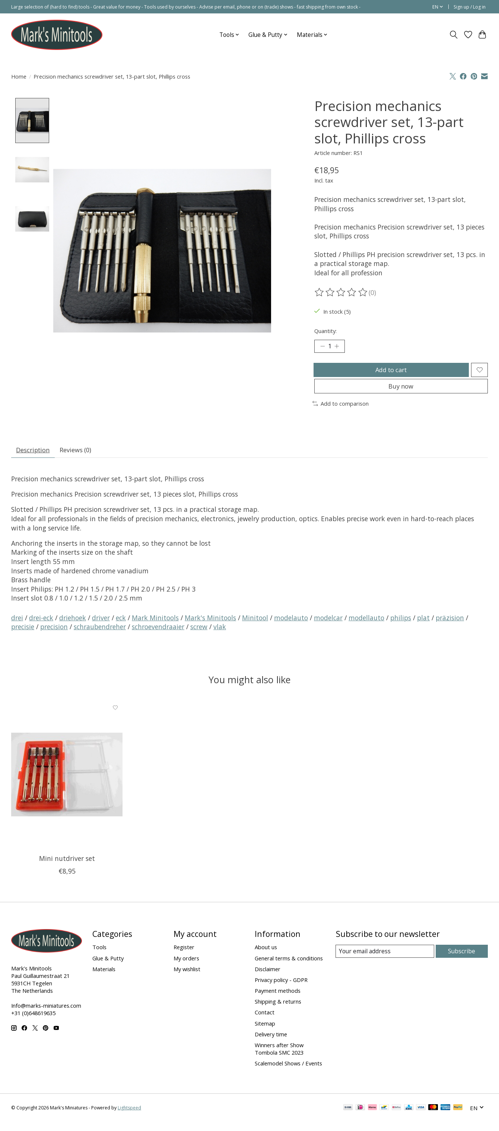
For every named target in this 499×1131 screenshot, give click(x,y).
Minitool (255, 626)
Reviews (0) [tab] (81, 457)
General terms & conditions (289, 967)
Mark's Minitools (210, 626)
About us (266, 956)
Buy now (401, 391)
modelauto (291, 626)
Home (18, 76)
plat (423, 626)
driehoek (72, 626)
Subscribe (462, 960)
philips (400, 626)
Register (184, 956)
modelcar (328, 626)
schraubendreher (100, 635)
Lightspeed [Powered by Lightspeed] (129, 1117)
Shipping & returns (278, 1010)
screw (198, 635)
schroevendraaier (158, 635)
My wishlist (187, 978)
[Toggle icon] (453, 34)
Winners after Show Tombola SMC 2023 (279, 1057)
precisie (22, 635)
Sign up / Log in (470, 7)
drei (17, 626)
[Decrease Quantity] (322, 347)
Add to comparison (340, 410)
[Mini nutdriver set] (67, 783)
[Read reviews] (341, 292)
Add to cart (389, 372)
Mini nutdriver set (67, 867)
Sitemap (265, 1032)
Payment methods (278, 999)
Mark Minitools (155, 626)
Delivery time (271, 1043)
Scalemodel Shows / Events (288, 1072)
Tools (99, 956)
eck (121, 626)
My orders (186, 967)
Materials (103, 978)
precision (54, 635)
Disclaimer (267, 978)
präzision (450, 626)
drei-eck (41, 626)
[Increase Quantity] (339, 347)
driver (101, 626)
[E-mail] (385, 960)
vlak (219, 635)
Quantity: (325, 331)
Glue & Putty (108, 967)
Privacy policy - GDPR (281, 988)
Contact (264, 1021)
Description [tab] (35, 457)
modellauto (366, 626)
